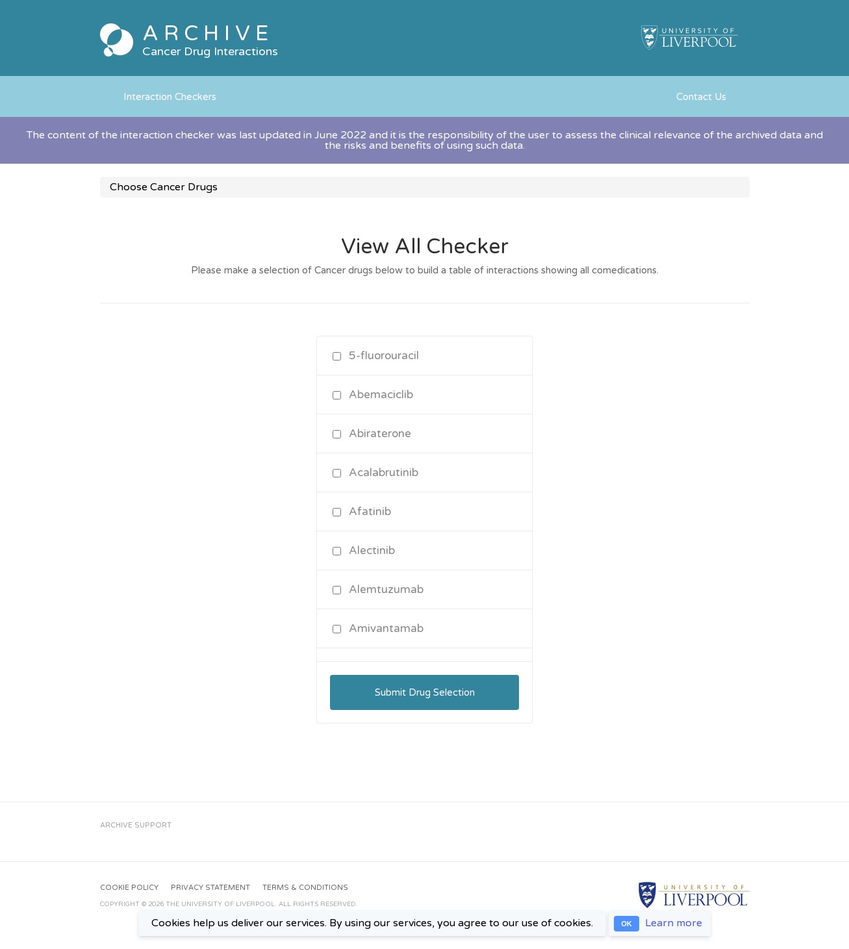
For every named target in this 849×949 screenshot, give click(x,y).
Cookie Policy (129, 887)
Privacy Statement (210, 887)
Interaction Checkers (169, 97)
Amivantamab (378, 628)
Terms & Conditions (305, 887)
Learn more (673, 923)
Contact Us (701, 97)
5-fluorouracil (376, 355)
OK (626, 924)
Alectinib (364, 550)
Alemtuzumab (378, 589)
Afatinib (362, 511)
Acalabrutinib (375, 472)
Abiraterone (372, 433)
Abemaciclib (373, 394)
